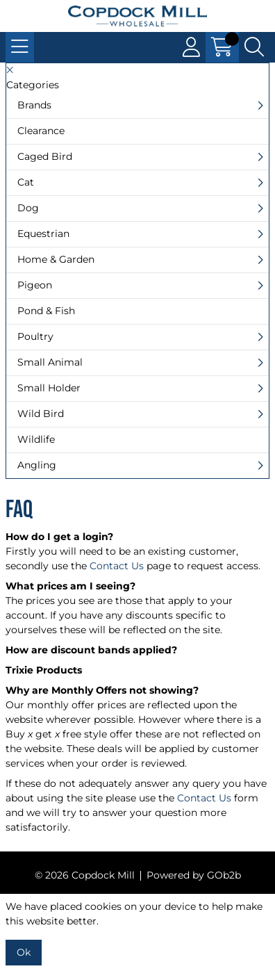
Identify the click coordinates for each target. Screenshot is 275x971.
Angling (36, 465)
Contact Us (117, 566)
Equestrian (43, 233)
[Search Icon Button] (254, 47)
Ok (24, 952)
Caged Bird (44, 156)
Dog (28, 208)
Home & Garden (55, 259)
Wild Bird (40, 413)
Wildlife (36, 439)
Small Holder (49, 388)
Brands (34, 105)
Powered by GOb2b (194, 875)
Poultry (35, 336)
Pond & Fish (46, 310)
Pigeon (34, 285)
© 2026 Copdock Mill (85, 875)
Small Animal (50, 362)
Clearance (41, 130)
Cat (25, 182)
